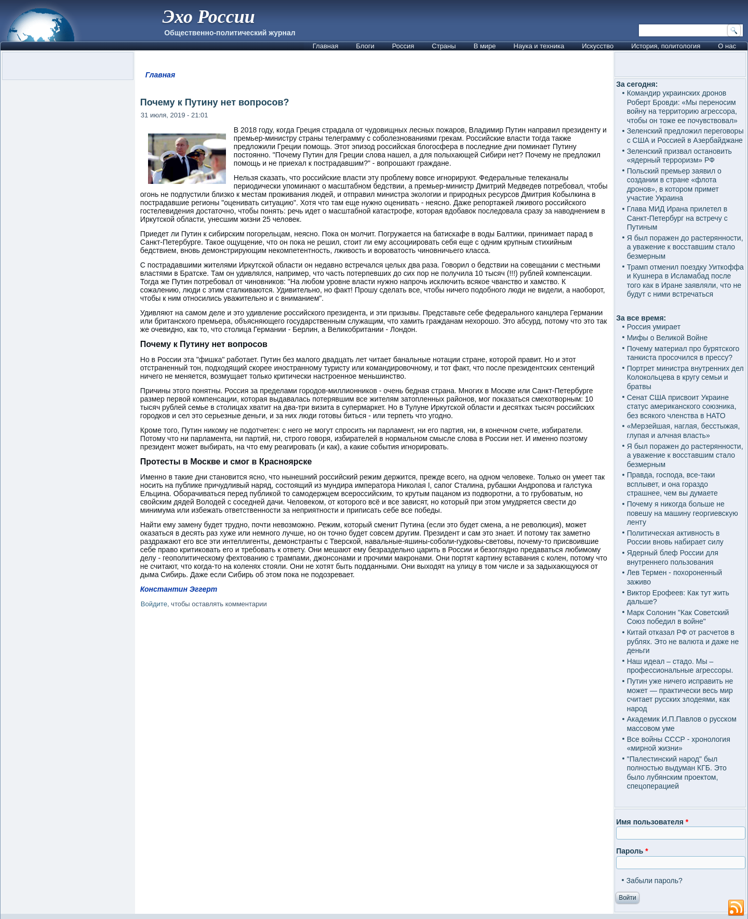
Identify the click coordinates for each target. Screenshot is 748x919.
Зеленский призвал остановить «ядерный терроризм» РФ (679, 156)
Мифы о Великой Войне (667, 338)
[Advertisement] (374, 733)
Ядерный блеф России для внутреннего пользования (672, 557)
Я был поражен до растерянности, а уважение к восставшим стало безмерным (685, 247)
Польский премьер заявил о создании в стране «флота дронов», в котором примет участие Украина (674, 185)
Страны (444, 46)
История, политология (665, 46)
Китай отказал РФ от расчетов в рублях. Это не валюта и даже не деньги (683, 641)
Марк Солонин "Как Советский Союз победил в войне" (678, 617)
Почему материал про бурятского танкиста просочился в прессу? (683, 353)
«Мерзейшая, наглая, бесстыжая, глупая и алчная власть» (683, 430)
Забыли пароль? (654, 880)
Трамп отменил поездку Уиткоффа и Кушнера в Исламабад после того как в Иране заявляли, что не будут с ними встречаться (685, 281)
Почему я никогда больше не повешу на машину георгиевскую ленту (682, 513)
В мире (485, 46)
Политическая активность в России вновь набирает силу (675, 538)
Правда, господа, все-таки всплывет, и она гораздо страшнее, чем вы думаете (672, 484)
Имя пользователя (652, 822)
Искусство (597, 46)
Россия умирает (653, 327)
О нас (727, 46)
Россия (403, 46)
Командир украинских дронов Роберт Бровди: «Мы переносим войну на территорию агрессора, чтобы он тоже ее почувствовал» (682, 107)
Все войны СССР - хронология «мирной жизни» (678, 744)
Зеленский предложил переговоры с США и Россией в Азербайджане (685, 135)
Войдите (154, 604)
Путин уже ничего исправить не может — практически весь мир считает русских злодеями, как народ (680, 695)
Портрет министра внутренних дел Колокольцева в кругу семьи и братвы (685, 377)
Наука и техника (539, 46)
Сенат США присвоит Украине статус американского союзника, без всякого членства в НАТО (682, 406)
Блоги (365, 46)
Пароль (632, 851)
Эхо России (208, 16)
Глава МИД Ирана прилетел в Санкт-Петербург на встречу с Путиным (677, 218)
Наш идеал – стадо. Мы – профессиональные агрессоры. (680, 666)
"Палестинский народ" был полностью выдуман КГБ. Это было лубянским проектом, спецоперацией (677, 773)
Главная (325, 46)
